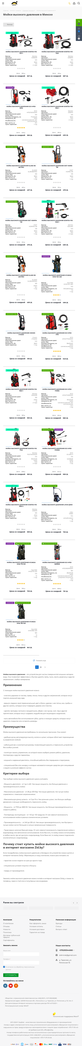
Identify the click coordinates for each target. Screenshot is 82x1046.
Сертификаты (8, 940)
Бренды (59, 923)
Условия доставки (37, 929)
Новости (6, 929)
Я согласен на (20, 968)
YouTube (11, 986)
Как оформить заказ (37, 923)
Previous (73, 903)
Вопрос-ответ (61, 929)
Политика (7, 932)
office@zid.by (48, 1030)
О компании (8, 923)
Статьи (58, 926)
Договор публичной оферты (11, 936)
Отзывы (6, 926)
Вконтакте (5, 986)
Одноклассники (16, 986)
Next (77, 903)
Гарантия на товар (37, 932)
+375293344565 (66, 950)
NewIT (76, 1016)
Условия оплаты (36, 926)
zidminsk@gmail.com (68, 955)
